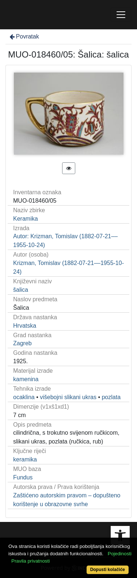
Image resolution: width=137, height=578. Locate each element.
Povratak (23, 36)
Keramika (25, 219)
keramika (25, 459)
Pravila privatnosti (30, 561)
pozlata (111, 397)
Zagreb (22, 343)
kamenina (25, 379)
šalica (20, 290)
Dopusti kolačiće (107, 569)
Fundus (23, 477)
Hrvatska (24, 326)
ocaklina (24, 397)
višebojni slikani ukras (68, 397)
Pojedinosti (120, 553)
